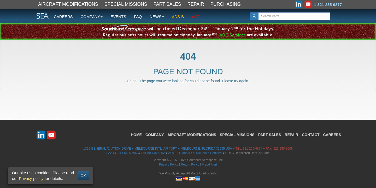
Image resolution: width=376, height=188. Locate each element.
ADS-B (178, 16)
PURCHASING (225, 4)
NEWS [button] (157, 16)
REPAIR (195, 4)
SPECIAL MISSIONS (125, 4)
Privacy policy (31, 178)
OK (83, 176)
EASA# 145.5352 (153, 153)
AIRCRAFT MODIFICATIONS (68, 4)
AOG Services (232, 35)
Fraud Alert (209, 164)
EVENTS (118, 16)
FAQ (138, 16)
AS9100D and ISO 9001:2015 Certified (195, 153)
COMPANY (154, 135)
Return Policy (190, 164)
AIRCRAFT (191, 135)
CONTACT (310, 135)
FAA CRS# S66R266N (121, 153)
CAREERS (63, 16)
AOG (196, 16)
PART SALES (167, 4)
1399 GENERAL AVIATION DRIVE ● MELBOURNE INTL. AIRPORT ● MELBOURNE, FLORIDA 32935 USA (157, 148)
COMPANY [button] (92, 16)
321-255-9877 (252, 148)
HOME (136, 135)
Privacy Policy (168, 164)
